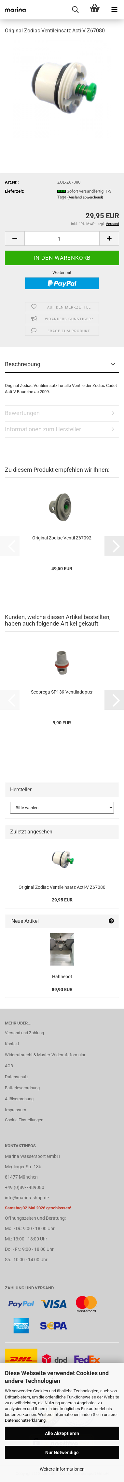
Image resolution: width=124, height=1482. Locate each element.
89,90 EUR (62, 989)
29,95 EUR (62, 899)
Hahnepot (62, 976)
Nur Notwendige (62, 1452)
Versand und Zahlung (24, 1032)
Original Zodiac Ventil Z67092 (61, 537)
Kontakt (12, 1043)
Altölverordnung (19, 1098)
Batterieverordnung (22, 1087)
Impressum (15, 1109)
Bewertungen (22, 413)
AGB (9, 1065)
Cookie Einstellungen (24, 1119)
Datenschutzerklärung (25, 1420)
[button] (14, 238)
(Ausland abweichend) (85, 197)
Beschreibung (22, 364)
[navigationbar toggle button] (114, 9)
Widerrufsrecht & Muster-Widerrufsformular (45, 1054)
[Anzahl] (62, 238)
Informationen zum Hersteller (43, 429)
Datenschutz (16, 1076)
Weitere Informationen (62, 1469)
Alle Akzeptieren (62, 1433)
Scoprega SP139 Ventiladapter (62, 692)
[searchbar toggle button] (75, 9)
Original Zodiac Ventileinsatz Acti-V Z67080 (62, 887)
